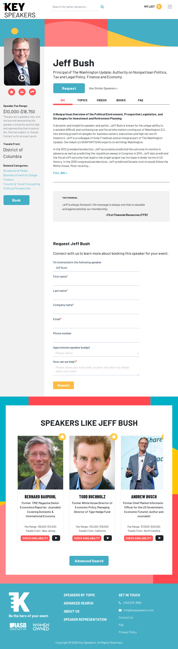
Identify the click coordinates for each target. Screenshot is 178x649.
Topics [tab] (82, 100)
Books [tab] (121, 100)
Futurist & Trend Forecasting (21, 184)
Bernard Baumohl (40, 496)
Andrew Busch (144, 496)
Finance (8, 179)
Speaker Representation (85, 619)
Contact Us (126, 617)
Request (69, 88)
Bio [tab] (63, 100)
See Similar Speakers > (103, 88)
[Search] (74, 6)
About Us (71, 611)
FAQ (121, 624)
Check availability (35, 538)
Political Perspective (16, 188)
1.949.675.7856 (132, 602)
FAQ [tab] (140, 100)
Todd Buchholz (92, 496)
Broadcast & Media (15, 170)
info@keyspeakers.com (138, 610)
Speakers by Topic (79, 595)
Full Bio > (60, 173)
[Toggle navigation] (170, 6)
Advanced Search (89, 561)
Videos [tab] (102, 100)
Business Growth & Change (20, 175)
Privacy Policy (128, 632)
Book (16, 200)
